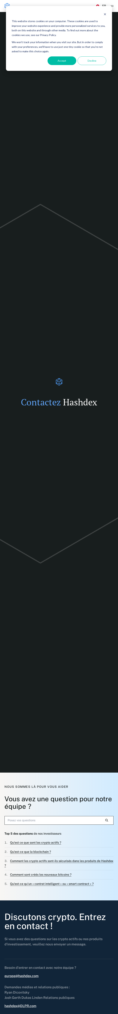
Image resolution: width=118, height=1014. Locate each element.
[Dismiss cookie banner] (105, 14)
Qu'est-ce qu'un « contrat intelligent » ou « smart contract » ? (52, 884)
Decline (92, 60)
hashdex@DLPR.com (20, 1006)
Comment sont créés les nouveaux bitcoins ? (40, 874)
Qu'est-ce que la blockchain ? (30, 852)
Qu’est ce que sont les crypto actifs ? (35, 842)
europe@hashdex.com (21, 976)
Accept (62, 60)
